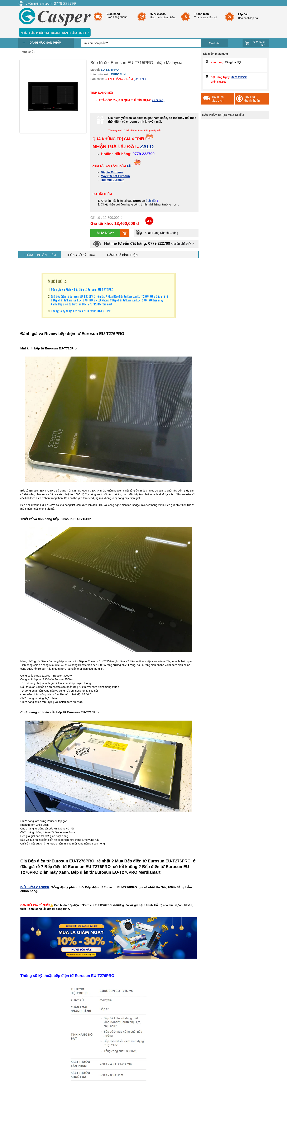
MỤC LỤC (55, 281)
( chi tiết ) (140, 79)
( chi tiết (151, 200)
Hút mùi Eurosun (112, 179)
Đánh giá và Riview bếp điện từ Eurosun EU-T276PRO (82, 289)
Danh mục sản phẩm (45, 42)
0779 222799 (239, 77)
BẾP (129, 165)
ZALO (147, 146)
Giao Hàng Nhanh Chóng (157, 232)
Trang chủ (26, 51)
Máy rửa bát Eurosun (115, 176)
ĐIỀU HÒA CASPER (34, 887)
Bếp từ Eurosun (112, 172)
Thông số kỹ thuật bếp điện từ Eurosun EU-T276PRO (81, 311)
